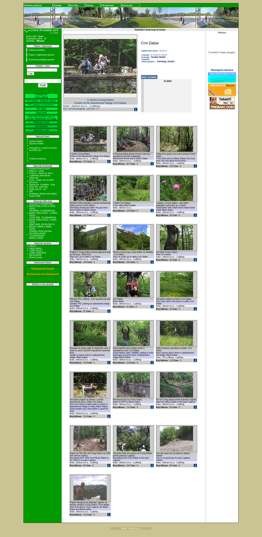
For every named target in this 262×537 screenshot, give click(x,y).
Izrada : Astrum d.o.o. (131, 528)
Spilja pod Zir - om (37, 189)
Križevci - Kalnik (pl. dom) (41, 173)
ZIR (31, 191)
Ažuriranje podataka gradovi (41, 59)
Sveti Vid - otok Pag (38, 187)
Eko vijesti (41, 109)
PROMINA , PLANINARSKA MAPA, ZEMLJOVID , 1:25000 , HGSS (43, 213)
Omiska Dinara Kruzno (39, 169)
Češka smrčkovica (37, 159)
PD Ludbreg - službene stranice (41, 101)
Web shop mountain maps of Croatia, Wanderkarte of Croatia (41, 117)
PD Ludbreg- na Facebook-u (41, 105)
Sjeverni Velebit (36, 143)
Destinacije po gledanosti (43, 274)
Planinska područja (33, 5)
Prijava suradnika (36, 50)
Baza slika (73, 5)
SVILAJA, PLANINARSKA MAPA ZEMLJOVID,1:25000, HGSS (42, 206)
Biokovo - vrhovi (36, 171)
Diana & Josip (35, 257)
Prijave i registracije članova (41, 55)
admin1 (32, 246)
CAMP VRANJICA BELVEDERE (37, 254)
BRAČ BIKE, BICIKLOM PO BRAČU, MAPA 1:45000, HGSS (42, 226)
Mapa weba (41, 113)
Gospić (171, 61)
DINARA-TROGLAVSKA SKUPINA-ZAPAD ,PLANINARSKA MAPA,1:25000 (40, 234)
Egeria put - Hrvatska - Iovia (42, 184)
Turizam (89, 5)
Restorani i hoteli (41, 122)
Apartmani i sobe (41, 130)
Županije (57, 5)
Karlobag (161, 61)
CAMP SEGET (36, 250)
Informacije (127, 5)
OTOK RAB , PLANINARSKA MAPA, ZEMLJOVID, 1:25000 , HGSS (43, 219)
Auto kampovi (41, 126)
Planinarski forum (42, 268)
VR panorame (107, 5)
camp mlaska (35, 248)
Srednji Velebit (36, 141)
